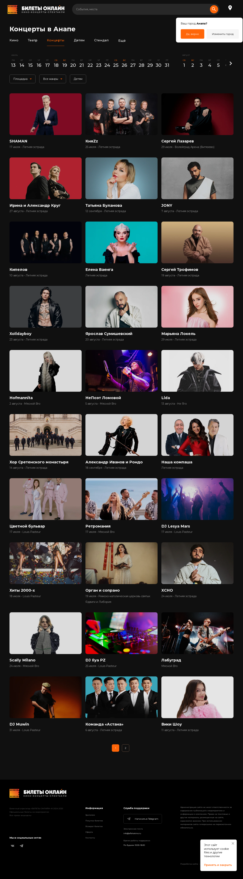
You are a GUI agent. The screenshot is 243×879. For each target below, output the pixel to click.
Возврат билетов (94, 826)
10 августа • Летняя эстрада (28, 278)
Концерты (55, 40)
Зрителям (90, 815)
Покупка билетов (94, 820)
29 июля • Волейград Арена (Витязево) (187, 148)
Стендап (101, 40)
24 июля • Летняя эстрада (178, 602)
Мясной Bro (169, 673)
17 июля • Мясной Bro (100, 537)
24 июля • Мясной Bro (24, 673)
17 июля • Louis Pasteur (25, 537)
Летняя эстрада (96, 278)
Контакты (90, 838)
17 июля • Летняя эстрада (26, 148)
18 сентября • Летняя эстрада (105, 472)
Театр (32, 40)
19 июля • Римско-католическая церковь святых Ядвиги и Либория (117, 605)
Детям (79, 40)
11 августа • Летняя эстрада (180, 737)
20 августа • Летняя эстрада (104, 342)
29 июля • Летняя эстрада (178, 342)
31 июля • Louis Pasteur (24, 737)
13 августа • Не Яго (174, 407)
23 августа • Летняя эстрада (28, 342)
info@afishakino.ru (132, 833)
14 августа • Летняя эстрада (28, 472)
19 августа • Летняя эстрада (180, 278)
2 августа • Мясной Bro (24, 407)
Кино (13, 40)
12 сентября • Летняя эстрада (105, 213)
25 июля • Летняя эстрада (102, 148)
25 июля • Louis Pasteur (101, 673)
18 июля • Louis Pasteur (25, 602)
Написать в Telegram (142, 819)
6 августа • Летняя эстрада (103, 737)
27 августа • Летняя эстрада (28, 213)
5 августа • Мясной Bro (100, 407)
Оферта (89, 832)
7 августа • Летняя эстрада (179, 213)
